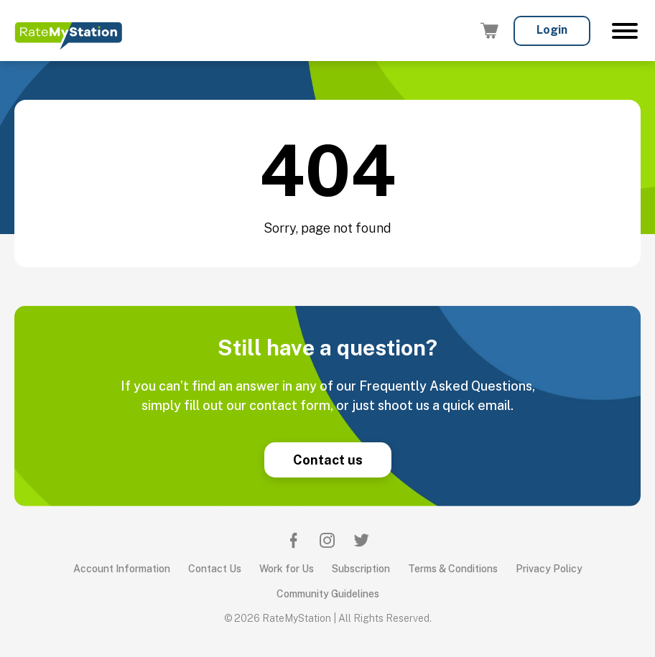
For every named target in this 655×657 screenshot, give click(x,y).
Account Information (121, 568)
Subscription (361, 568)
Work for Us (286, 568)
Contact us (328, 459)
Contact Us (214, 568)
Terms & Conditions (453, 568)
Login (551, 30)
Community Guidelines (328, 594)
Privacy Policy (549, 568)
